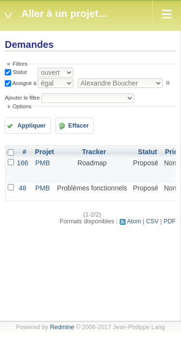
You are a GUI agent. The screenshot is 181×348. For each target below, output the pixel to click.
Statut (19, 72)
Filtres (20, 64)
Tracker (94, 152)
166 (22, 163)
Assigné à (23, 83)
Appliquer (31, 125)
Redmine (62, 327)
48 (23, 188)
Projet (44, 152)
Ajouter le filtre (22, 98)
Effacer (78, 125)
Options (22, 106)
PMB (42, 163)
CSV (152, 221)
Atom (134, 221)
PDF (170, 221)
